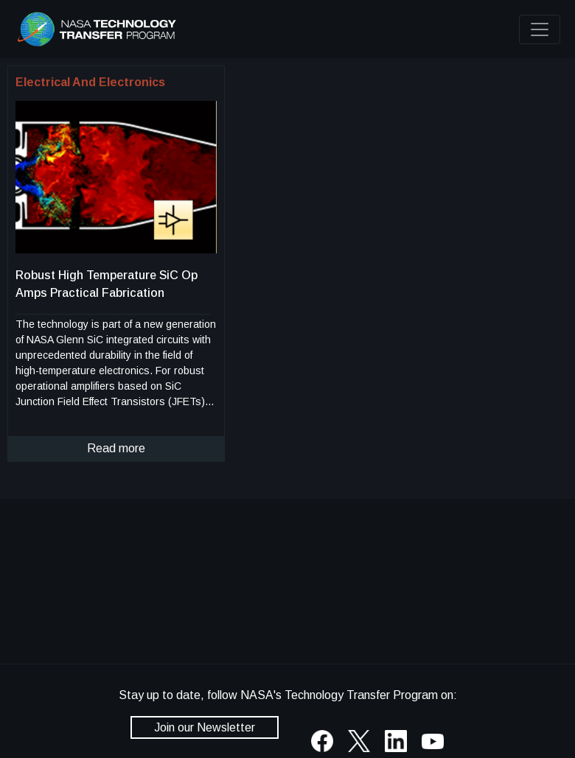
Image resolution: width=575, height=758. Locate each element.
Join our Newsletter (204, 727)
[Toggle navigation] (539, 29)
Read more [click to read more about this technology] (116, 448)
